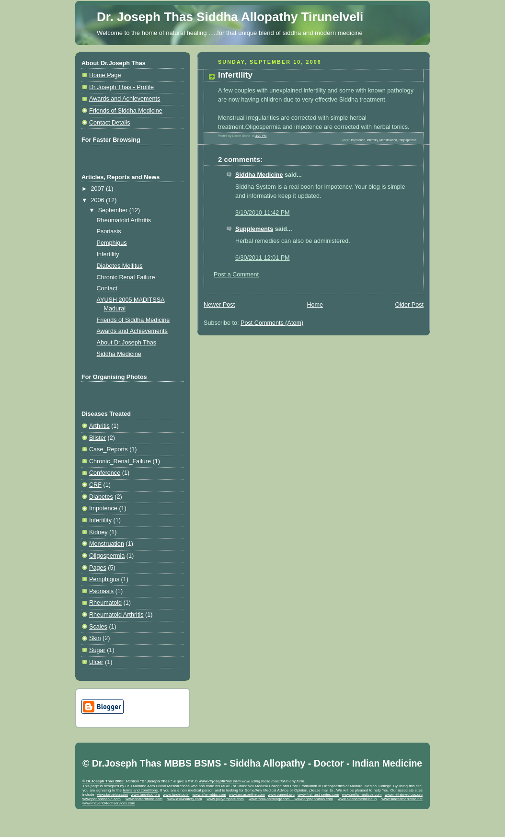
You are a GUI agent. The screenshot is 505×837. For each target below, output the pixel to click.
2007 (98, 188)
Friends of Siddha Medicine (125, 110)
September (113, 210)
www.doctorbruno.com (144, 799)
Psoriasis (109, 231)
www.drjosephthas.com (314, 799)
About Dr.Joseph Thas (127, 342)
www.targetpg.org (145, 794)
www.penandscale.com (101, 799)
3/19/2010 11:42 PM (262, 212)
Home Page (105, 75)
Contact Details (109, 122)
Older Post (409, 304)
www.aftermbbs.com (209, 794)
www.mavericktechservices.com (108, 803)
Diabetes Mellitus (120, 266)
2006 (98, 200)
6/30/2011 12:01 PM (262, 257)
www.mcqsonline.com (247, 794)
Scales (98, 626)
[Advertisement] (107, 155)
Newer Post (219, 304)
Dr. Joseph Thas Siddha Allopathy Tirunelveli (230, 17)
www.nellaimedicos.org (404, 794)
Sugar (97, 650)
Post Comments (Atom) (272, 323)
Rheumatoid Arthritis (124, 220)
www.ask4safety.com (184, 799)
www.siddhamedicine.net (402, 799)
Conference (104, 473)
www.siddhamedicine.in (357, 799)
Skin (95, 638)
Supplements (254, 229)
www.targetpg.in (176, 794)
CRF (95, 485)
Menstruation (106, 543)
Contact (107, 288)
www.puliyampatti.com (225, 799)
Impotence (103, 508)
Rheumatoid (105, 602)
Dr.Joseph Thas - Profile (121, 87)
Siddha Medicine (119, 354)
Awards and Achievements (124, 98)
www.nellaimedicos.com (362, 794)
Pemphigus (112, 243)
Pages (97, 567)
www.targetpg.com (112, 794)
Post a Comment (236, 274)
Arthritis (99, 426)
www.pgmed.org (281, 794)
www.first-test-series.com (318, 794)
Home (315, 304)
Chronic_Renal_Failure (120, 461)
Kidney (98, 532)
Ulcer (96, 662)
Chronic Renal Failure (126, 277)
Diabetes (101, 496)
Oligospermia (107, 555)
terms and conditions (140, 790)
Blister (97, 438)
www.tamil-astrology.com (272, 799)
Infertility (108, 254)
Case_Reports (108, 449)
